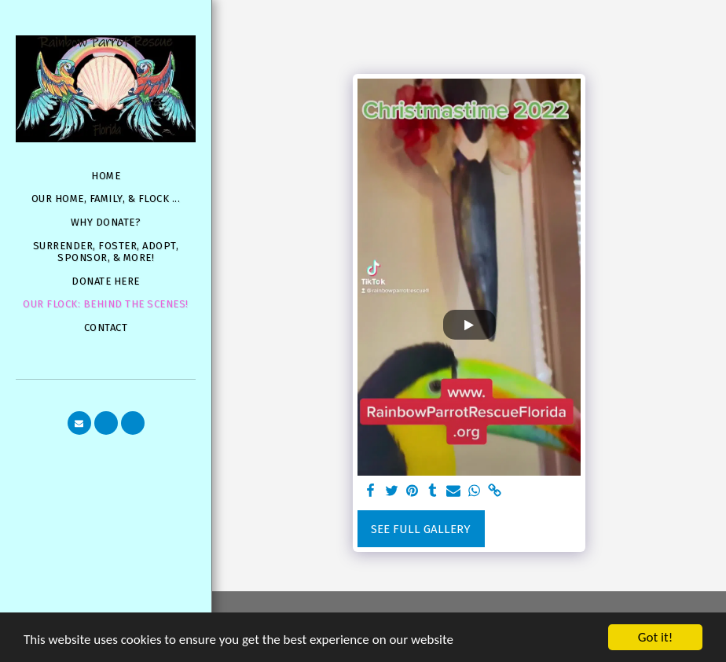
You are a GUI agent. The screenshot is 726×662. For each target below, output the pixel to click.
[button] (79, 423)
